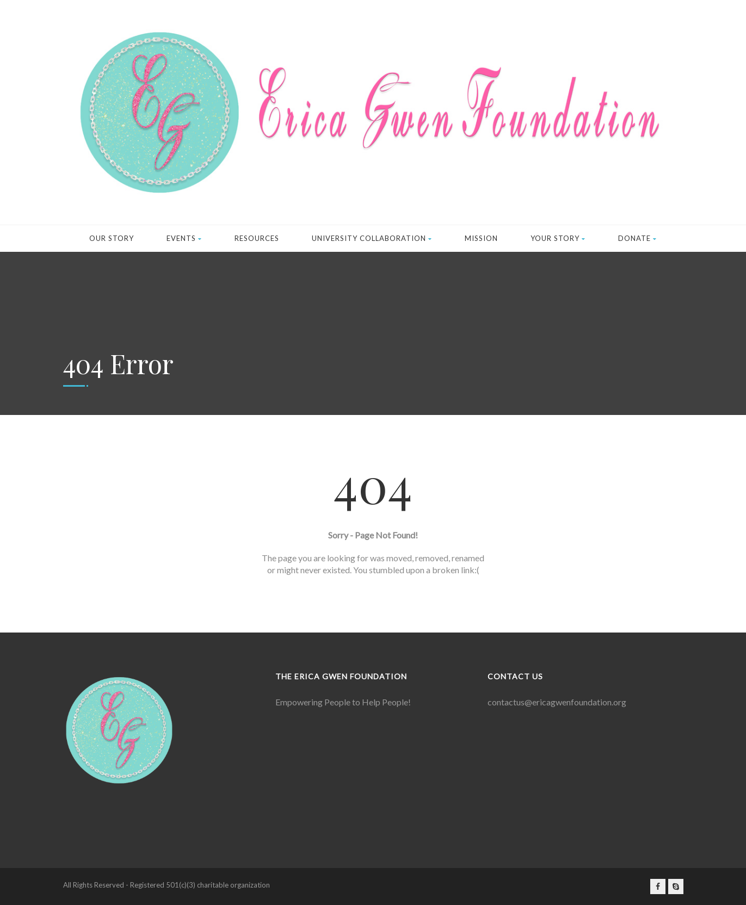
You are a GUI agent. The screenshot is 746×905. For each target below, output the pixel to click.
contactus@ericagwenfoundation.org (557, 702)
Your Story (558, 238)
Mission (481, 238)
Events (184, 238)
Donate (637, 238)
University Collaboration (372, 238)
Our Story (111, 238)
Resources (257, 238)
